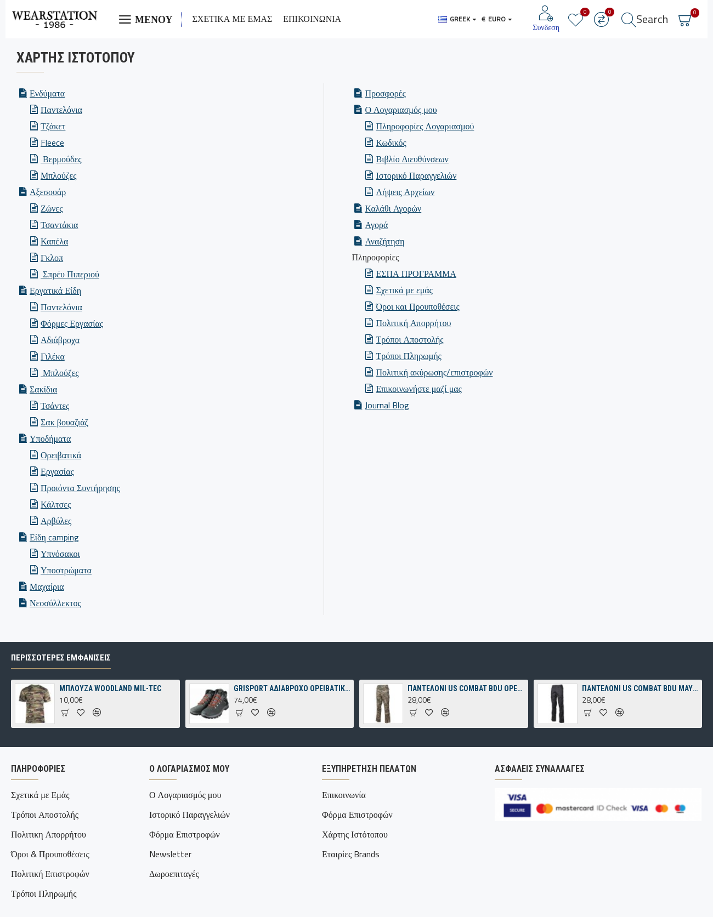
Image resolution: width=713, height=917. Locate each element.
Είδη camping (54, 537)
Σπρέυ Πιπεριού (70, 274)
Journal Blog (387, 405)
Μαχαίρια (47, 586)
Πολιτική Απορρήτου (413, 322)
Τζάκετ (53, 126)
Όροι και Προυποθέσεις (417, 306)
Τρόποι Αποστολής (409, 339)
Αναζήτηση (384, 241)
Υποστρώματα (66, 570)
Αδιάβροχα (60, 339)
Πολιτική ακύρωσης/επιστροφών (434, 372)
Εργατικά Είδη (55, 290)
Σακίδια (43, 389)
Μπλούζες (59, 175)
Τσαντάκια (59, 224)
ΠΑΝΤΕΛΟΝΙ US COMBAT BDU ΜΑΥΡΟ (640, 711)
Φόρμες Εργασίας (72, 323)
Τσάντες (55, 405)
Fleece (52, 142)
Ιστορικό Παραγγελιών (416, 175)
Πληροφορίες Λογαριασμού (425, 126)
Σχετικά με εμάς (404, 290)
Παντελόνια (61, 109)
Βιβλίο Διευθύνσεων (412, 159)
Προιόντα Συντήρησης (80, 487)
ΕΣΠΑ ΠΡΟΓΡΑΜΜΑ (416, 273)
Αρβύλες (56, 520)
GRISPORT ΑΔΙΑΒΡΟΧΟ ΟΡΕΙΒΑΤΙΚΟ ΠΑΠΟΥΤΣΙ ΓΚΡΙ (292, 711)
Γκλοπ (52, 257)
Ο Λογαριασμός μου (401, 109)
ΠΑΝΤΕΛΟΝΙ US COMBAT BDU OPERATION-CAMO (466, 711)
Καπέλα (54, 241)
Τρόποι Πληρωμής (408, 355)
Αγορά (376, 224)
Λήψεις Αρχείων (405, 191)
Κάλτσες (56, 504)
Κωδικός (391, 142)
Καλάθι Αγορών (393, 208)
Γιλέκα (53, 356)
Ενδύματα (47, 93)
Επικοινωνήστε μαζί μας (419, 388)
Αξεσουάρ (48, 191)
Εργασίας (57, 471)
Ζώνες (52, 208)
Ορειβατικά (61, 455)
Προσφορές (385, 93)
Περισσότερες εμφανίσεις (61, 681)
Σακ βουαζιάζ (64, 422)
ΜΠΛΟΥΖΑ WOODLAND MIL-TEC (110, 711)
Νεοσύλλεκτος (55, 603)
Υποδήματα (50, 438)
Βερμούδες (61, 159)
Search (652, 18)
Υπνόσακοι (60, 553)
